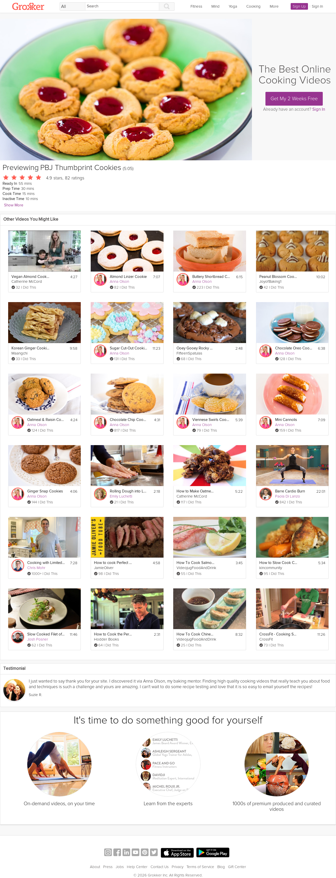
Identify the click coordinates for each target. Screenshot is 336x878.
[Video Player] (126, 89)
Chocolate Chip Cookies (129, 420)
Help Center (137, 867)
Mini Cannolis (286, 420)
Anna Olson (119, 281)
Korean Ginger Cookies (30, 348)
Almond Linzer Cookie (128, 277)
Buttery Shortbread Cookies (211, 277)
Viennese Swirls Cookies (211, 420)
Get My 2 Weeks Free (294, 99)
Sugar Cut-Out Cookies (129, 348)
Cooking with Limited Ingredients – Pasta (46, 563)
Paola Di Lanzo (287, 496)
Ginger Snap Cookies (45, 491)
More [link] (274, 6)
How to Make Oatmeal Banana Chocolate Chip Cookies (196, 491)
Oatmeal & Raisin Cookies (46, 420)
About (95, 867)
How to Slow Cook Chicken (278, 563)
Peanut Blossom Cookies (278, 277)
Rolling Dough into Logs (129, 491)
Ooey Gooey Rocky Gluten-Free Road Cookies (196, 348)
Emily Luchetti (121, 496)
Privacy (177, 867)
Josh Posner (37, 639)
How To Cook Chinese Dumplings (196, 634)
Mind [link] (215, 6)
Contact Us (160, 867)
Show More (13, 205)
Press (108, 867)
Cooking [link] (253, 6)
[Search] (122, 6)
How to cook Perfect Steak (113, 563)
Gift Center (237, 867)
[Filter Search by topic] (72, 7)
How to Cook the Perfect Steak (113, 634)
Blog (221, 867)
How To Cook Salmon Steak (196, 563)
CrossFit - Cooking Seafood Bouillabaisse (278, 634)
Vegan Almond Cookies (30, 277)
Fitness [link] (196, 6)
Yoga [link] (233, 6)
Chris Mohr (36, 567)
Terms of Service (200, 867)
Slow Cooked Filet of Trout (46, 634)
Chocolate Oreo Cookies (294, 348)
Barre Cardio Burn (290, 491)
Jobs (120, 867)
